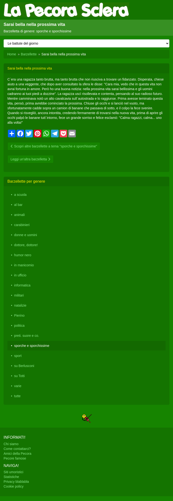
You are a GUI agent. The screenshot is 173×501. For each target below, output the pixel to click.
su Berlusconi (24, 366)
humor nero (22, 255)
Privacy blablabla (16, 482)
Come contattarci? (17, 449)
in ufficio (20, 275)
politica (19, 325)
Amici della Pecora (17, 453)
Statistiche (11, 477)
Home (11, 54)
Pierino (19, 315)
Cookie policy (13, 486)
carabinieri (22, 225)
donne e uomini (25, 235)
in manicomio (24, 265)
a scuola (20, 195)
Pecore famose (15, 458)
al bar (18, 205)
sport (18, 356)
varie (17, 386)
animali (19, 215)
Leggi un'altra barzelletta (30, 159)
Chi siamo (11, 444)
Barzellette (29, 54)
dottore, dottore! (26, 245)
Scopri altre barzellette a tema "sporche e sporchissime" (54, 146)
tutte (17, 396)
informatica (22, 285)
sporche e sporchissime (31, 346)
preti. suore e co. (26, 336)
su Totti (19, 376)
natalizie (20, 305)
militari (19, 295)
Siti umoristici (13, 472)
